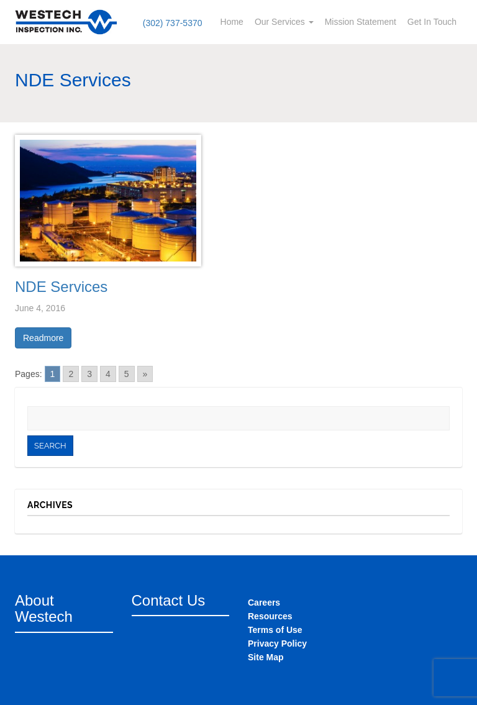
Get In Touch (432, 22)
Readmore (43, 338)
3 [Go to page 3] (89, 374)
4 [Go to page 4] (108, 374)
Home (231, 22)
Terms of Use (275, 630)
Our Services (284, 22)
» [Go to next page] (145, 374)
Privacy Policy (277, 643)
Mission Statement (360, 22)
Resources (270, 616)
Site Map (266, 657)
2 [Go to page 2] (70, 374)
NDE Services (61, 286)
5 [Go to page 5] (126, 374)
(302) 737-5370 (172, 23)
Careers (264, 602)
